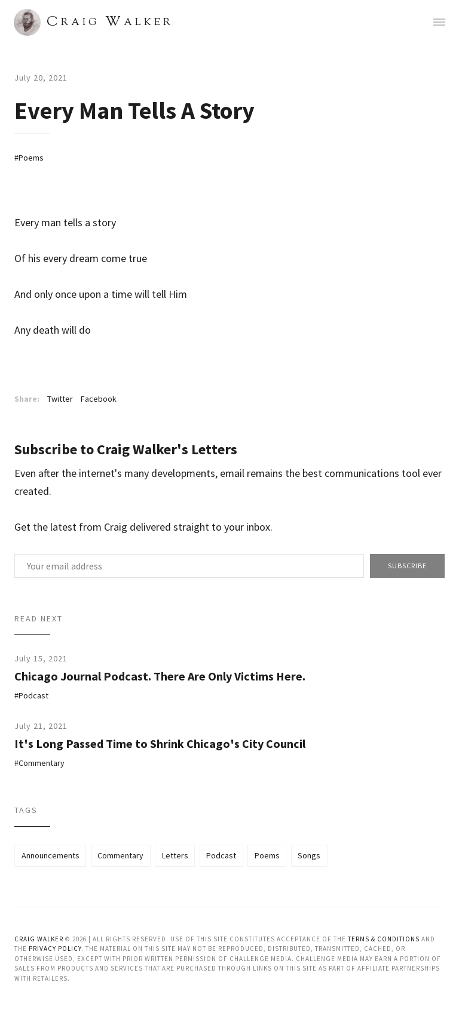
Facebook (99, 398)
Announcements (50, 855)
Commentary (42, 763)
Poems (31, 157)
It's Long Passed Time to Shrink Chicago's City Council (159, 743)
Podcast (33, 695)
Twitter (60, 398)
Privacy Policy (55, 948)
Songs (309, 855)
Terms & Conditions (384, 939)
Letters (175, 855)
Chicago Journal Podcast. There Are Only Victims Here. (159, 676)
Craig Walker (38, 939)
